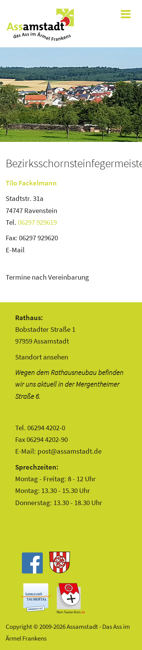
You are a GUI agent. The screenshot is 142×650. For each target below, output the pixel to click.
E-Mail (15, 249)
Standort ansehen (41, 356)
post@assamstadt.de (69, 451)
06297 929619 (37, 222)
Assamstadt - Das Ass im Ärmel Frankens (40, 25)
